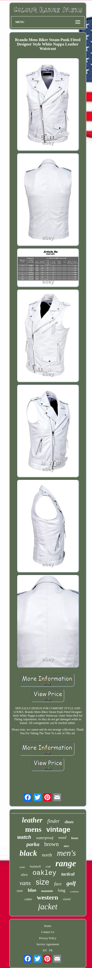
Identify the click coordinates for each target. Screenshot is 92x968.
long (61, 890)
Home (47, 926)
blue (32, 890)
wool (62, 837)
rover (67, 899)
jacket (47, 906)
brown (51, 844)
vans (25, 883)
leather (32, 820)
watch (24, 837)
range (65, 863)
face (58, 883)
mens (33, 829)
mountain (47, 891)
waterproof (44, 838)
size (42, 882)
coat (48, 866)
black (28, 853)
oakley (44, 873)
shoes (69, 822)
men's (66, 852)
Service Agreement (48, 944)
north (47, 854)
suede (22, 867)
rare (20, 891)
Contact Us (47, 932)
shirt (66, 845)
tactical (68, 874)
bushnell (35, 866)
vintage (58, 829)
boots (74, 838)
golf (71, 883)
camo (28, 899)
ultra (24, 875)
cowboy (74, 891)
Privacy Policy (47, 938)
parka (32, 844)
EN (45, 950)
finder (53, 821)
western (47, 897)
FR (51, 950)
